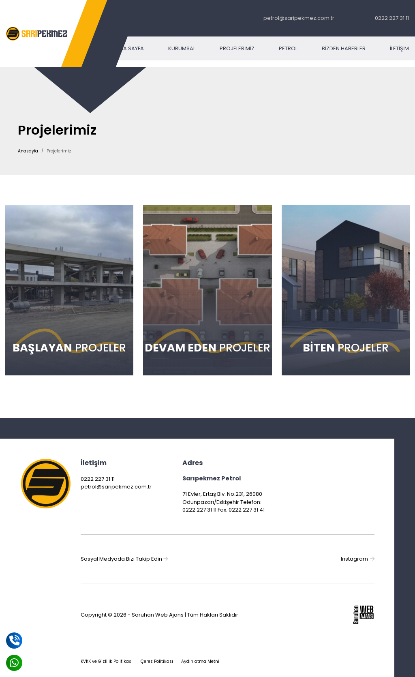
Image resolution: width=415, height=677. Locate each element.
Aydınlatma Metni (200, 661)
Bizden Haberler (344, 48)
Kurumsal (181, 48)
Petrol (288, 48)
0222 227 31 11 (392, 18)
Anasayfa (28, 151)
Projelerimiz (237, 48)
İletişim (399, 48)
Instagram (357, 559)
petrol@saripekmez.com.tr (298, 18)
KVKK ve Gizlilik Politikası (107, 661)
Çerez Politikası (157, 661)
